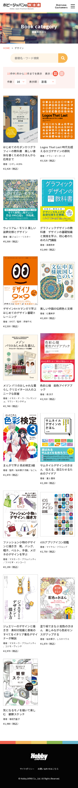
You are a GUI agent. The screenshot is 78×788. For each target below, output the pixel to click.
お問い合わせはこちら (48, 768)
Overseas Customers (61, 6)
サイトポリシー (27, 768)
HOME (6, 48)
